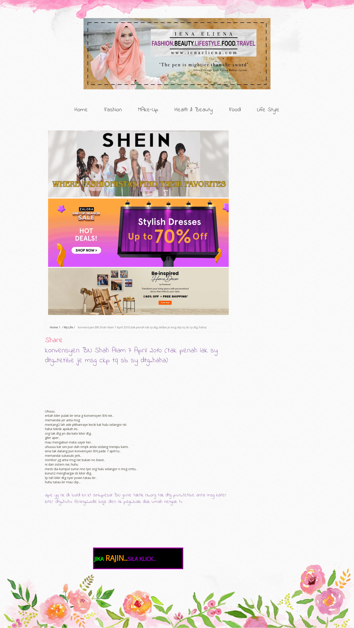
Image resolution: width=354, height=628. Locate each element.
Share (54, 340)
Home (81, 109)
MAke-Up (148, 109)
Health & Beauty (194, 109)
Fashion (113, 109)
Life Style (268, 109)
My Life (68, 327)
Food (235, 109)
